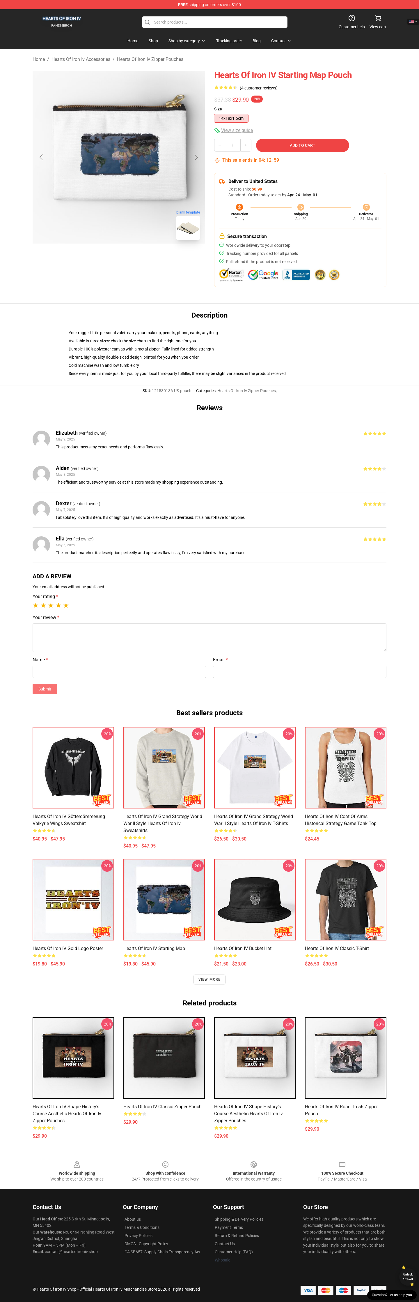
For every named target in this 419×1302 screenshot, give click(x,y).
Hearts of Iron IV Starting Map (154, 948)
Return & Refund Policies (237, 1235)
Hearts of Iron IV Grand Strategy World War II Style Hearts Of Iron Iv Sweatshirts (162, 823)
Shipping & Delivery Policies (239, 1219)
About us (133, 1219)
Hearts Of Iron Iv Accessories (81, 59)
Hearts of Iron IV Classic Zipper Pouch (162, 1106)
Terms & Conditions (142, 1227)
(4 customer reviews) (259, 88)
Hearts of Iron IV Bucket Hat (242, 948)
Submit (44, 689)
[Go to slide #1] (104, 257)
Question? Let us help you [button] (392, 1295)
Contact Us (225, 1243)
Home (39, 59)
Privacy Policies (138, 1235)
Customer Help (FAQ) (234, 1252)
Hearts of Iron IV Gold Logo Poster (68, 948)
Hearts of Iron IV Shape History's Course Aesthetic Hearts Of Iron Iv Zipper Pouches (67, 1113)
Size (218, 109)
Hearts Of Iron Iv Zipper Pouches (150, 59)
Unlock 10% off (408, 1277)
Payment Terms (229, 1227)
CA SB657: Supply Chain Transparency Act (162, 1252)
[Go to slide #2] (134, 257)
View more (209, 979)
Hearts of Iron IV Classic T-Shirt (337, 948)
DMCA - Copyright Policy (146, 1243)
